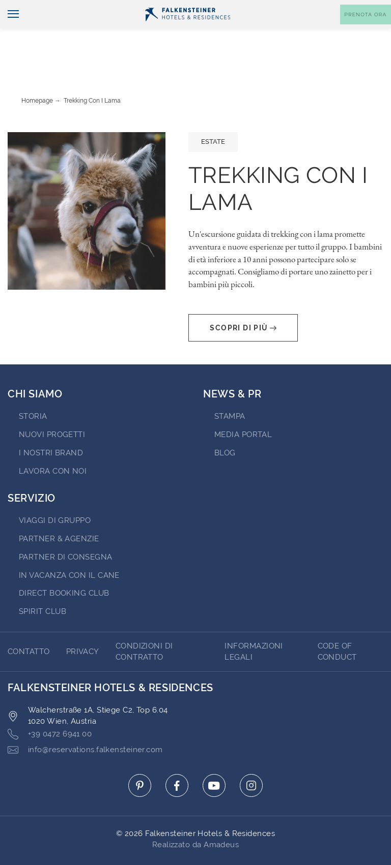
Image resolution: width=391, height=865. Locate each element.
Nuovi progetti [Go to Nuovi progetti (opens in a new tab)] (52, 406)
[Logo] (188, 31)
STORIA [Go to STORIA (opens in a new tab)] (33, 387)
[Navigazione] (9, 31)
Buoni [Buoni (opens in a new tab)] (289, 8)
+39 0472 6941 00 (50, 705)
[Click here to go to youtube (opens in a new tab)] (214, 757)
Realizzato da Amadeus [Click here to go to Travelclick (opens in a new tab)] (195, 816)
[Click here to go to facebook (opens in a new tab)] (176, 757)
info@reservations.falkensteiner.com (85, 721)
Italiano (26, 9)
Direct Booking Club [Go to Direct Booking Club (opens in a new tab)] (64, 564)
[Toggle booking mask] (365, 31)
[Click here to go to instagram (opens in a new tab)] (251, 757)
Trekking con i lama (92, 72)
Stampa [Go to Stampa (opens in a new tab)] (229, 387)
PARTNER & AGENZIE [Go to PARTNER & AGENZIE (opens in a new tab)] (59, 510)
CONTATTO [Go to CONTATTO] (29, 623)
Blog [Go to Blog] (225, 424)
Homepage (37, 72)
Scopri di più (243, 299)
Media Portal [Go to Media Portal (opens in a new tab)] (243, 406)
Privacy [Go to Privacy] (82, 623)
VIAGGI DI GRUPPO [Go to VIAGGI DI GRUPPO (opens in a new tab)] (55, 492)
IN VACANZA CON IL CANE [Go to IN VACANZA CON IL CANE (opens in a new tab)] (69, 546)
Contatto (368, 8)
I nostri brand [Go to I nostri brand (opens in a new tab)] (51, 424)
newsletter (241, 8)
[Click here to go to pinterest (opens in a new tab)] (139, 757)
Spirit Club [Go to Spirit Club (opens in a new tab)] (42, 583)
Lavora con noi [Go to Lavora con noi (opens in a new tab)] (53, 442)
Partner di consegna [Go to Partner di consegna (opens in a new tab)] (66, 528)
